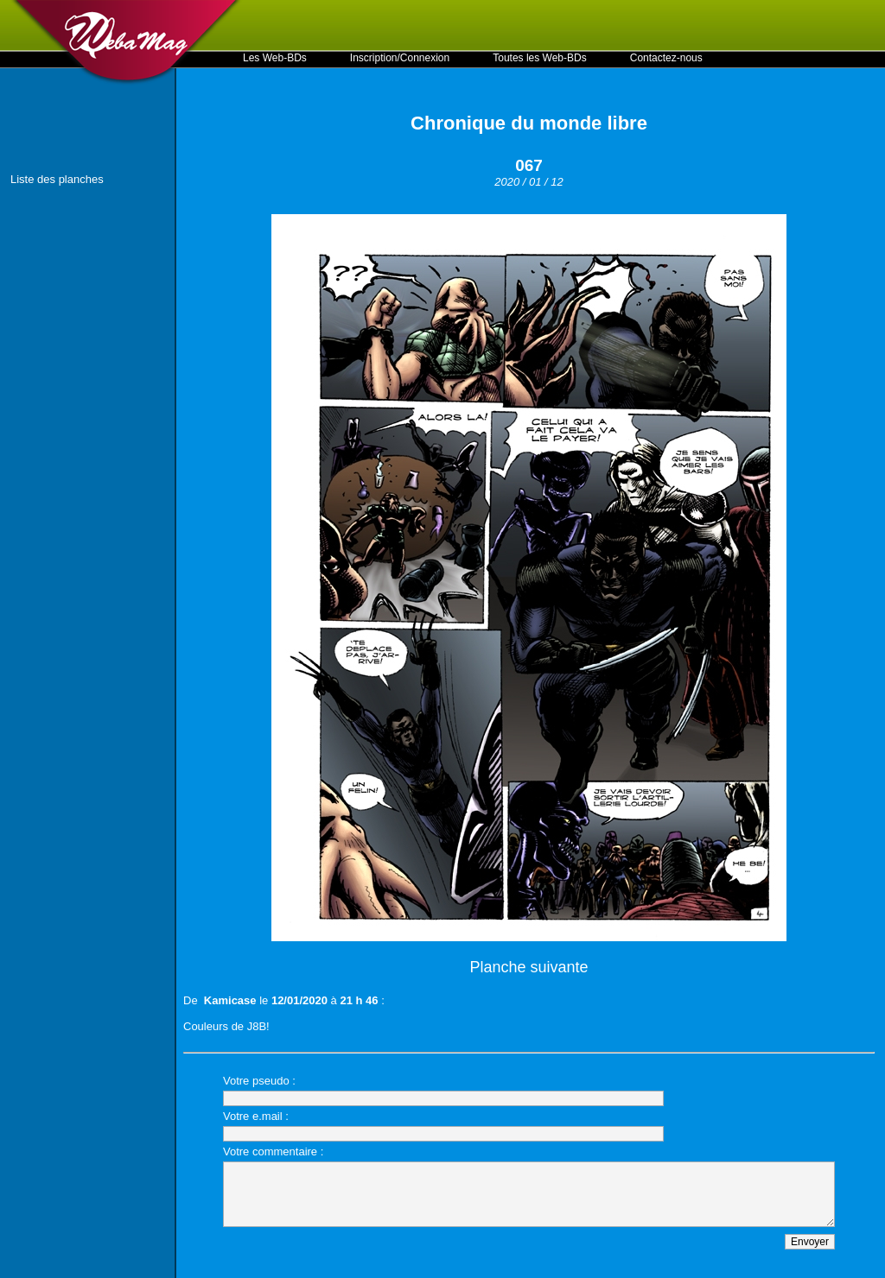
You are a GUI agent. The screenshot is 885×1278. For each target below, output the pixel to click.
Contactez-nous (666, 58)
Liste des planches (57, 179)
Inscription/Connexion (399, 58)
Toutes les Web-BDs (540, 58)
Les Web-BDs (275, 58)
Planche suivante (528, 967)
